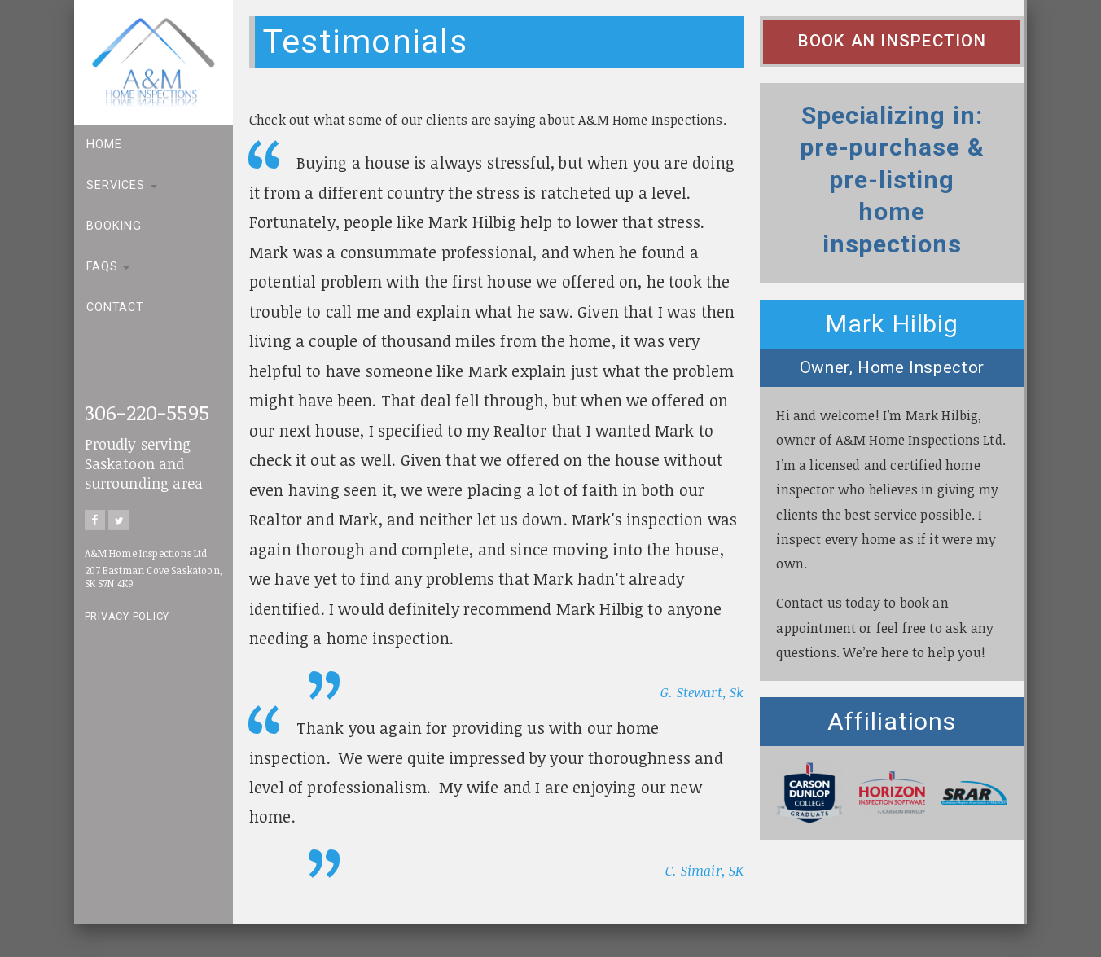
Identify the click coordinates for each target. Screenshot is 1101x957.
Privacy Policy (127, 616)
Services (121, 185)
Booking (114, 226)
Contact (115, 307)
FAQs (107, 267)
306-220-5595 (147, 411)
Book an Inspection (892, 40)
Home (103, 144)
